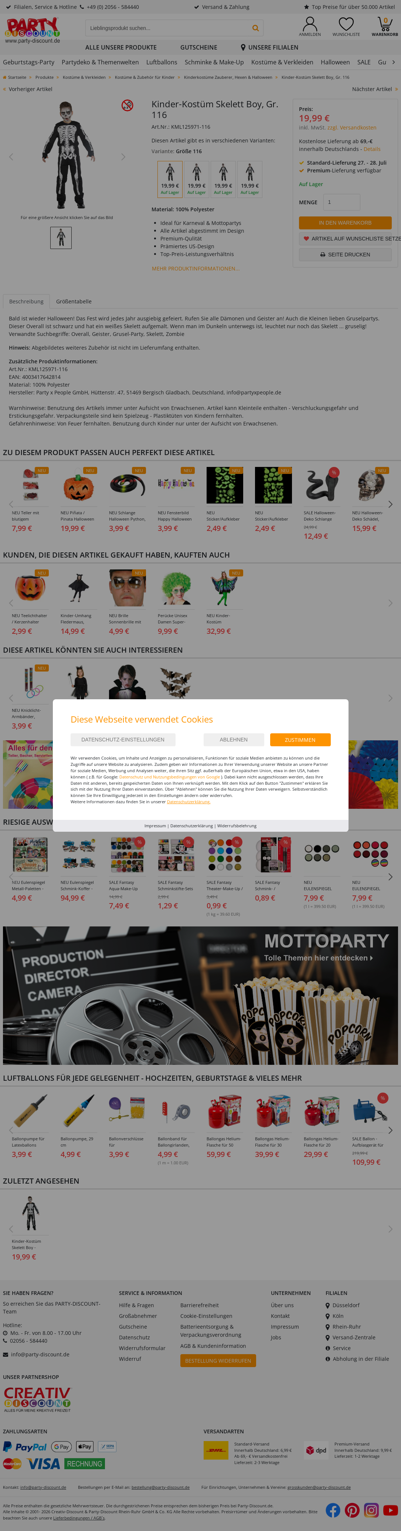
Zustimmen (300, 739)
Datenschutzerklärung (191, 825)
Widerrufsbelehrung (236, 825)
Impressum (155, 825)
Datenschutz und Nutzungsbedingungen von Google (169, 777)
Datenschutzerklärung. (189, 801)
